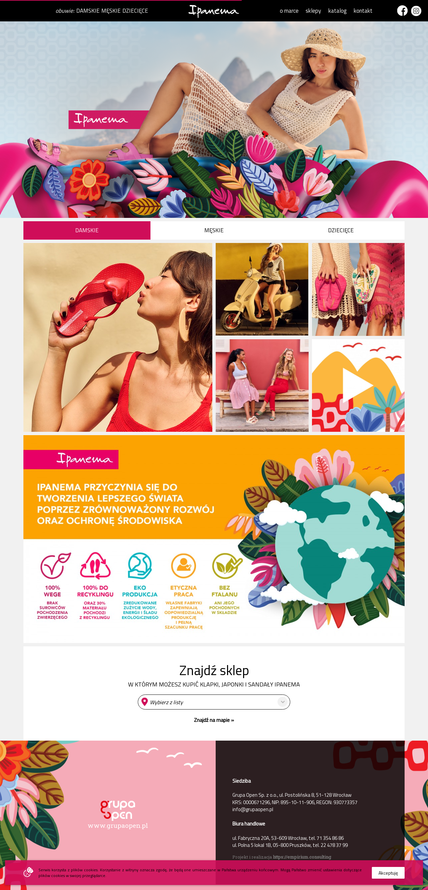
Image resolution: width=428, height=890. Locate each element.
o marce (289, 10)
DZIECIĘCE (135, 10)
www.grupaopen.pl (118, 825)
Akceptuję (388, 872)
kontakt (363, 10)
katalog (337, 10)
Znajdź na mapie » (214, 720)
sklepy (313, 10)
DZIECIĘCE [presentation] (341, 230)
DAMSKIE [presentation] (87, 230)
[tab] (86, 230)
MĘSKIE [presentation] (214, 230)
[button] (214, 702)
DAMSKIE (88, 10)
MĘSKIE (111, 10)
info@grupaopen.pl (252, 809)
